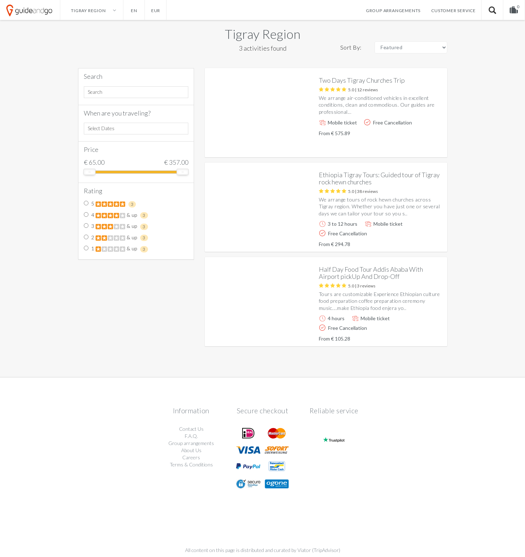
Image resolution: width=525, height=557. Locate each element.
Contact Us (191, 429)
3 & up (116, 226)
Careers (191, 457)
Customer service (453, 10)
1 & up (116, 248)
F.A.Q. (191, 436)
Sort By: (351, 47)
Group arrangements (393, 10)
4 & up (116, 215)
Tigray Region (262, 34)
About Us (191, 450)
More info (421, 146)
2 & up (116, 237)
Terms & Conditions (191, 464)
